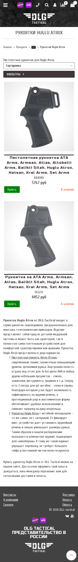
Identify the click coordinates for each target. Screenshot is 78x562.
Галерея (8, 505)
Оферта (67, 505)
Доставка (68, 495)
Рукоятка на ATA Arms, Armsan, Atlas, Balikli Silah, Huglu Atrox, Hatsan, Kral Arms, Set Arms (39, 282)
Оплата (67, 500)
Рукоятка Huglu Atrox (25, 413)
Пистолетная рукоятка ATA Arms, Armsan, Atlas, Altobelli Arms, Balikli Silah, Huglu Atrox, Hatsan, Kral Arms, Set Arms (39, 165)
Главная (7, 47)
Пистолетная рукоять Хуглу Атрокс (34, 357)
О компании (10, 500)
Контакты (9, 495)
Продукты (21, 47)
